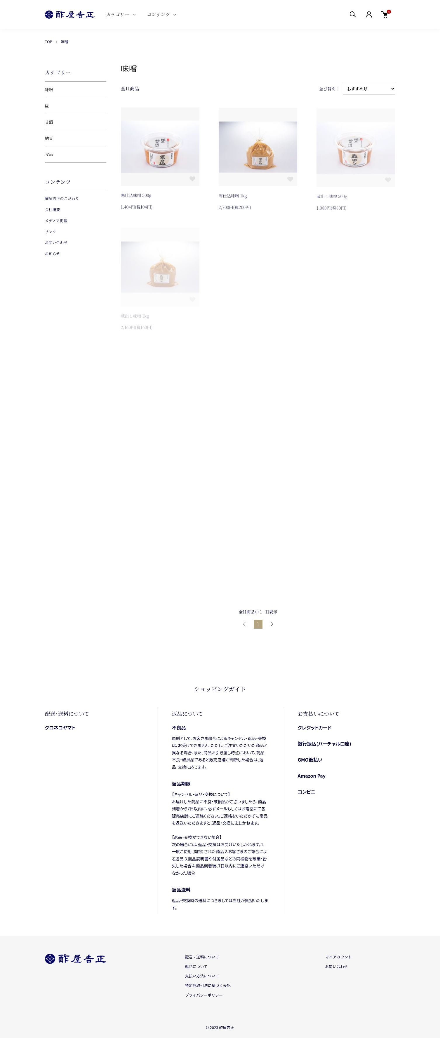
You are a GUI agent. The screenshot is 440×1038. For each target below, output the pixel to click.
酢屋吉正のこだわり (62, 198)
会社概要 (52, 209)
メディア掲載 (56, 220)
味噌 (64, 41)
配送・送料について (202, 957)
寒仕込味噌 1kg (233, 196)
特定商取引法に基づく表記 (208, 985)
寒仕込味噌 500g (136, 196)
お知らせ (52, 253)
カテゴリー (117, 14)
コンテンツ (158, 14)
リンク (50, 231)
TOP (48, 41)
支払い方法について (202, 976)
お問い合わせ (56, 242)
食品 (49, 154)
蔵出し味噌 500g (331, 198)
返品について (196, 966)
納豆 (49, 138)
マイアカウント (338, 957)
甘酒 (49, 122)
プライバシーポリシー (204, 995)
